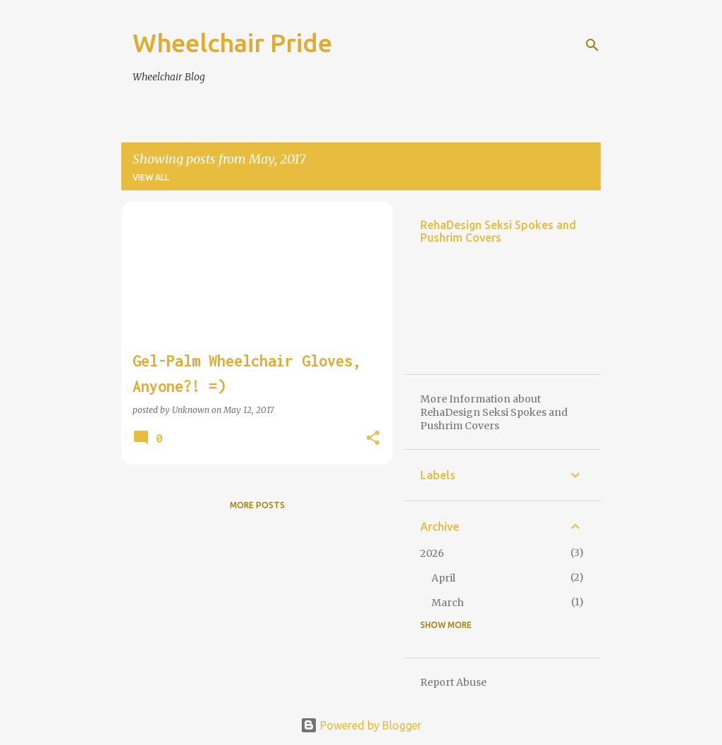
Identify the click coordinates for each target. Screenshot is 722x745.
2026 (432, 553)
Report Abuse (453, 682)
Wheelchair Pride (232, 42)
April (443, 578)
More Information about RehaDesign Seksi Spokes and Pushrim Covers (494, 412)
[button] (373, 438)
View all (151, 177)
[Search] (592, 45)
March (448, 602)
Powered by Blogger (361, 725)
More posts (257, 505)
